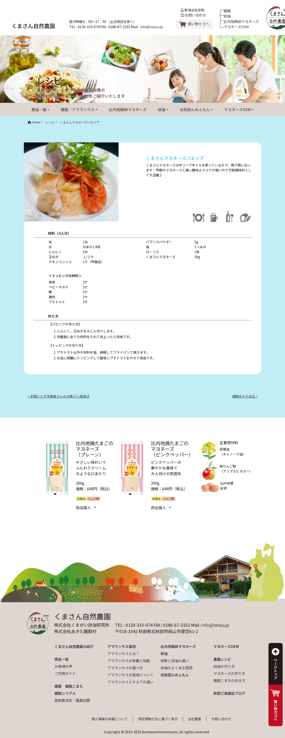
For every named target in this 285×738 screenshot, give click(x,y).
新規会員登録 (192, 10)
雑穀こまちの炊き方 (229, 680)
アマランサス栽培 (121, 646)
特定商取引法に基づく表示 (158, 718)
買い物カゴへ (198, 23)
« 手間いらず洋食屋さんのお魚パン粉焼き (59, 396)
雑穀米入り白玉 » (245, 396)
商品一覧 (39, 109)
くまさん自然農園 (33, 26)
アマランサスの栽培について (130, 674)
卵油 (227, 15)
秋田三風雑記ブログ (229, 693)
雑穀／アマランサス (78, 109)
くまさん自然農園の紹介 (74, 646)
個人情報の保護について (110, 718)
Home (34, 122)
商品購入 (83, 507)
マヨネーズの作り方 (229, 673)
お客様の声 (63, 666)
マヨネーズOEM (236, 26)
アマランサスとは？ (123, 653)
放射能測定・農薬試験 (72, 700)
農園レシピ (222, 659)
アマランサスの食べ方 (125, 667)
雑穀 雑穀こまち (69, 686)
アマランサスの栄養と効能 (128, 660)
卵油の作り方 (224, 666)
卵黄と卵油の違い (175, 660)
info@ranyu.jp (151, 26)
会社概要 (194, 718)
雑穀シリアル (65, 693)
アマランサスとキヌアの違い (130, 681)
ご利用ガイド (65, 673)
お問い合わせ (193, 15)
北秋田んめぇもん (195, 109)
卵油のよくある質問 (176, 667)
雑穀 (227, 10)
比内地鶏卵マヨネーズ (241, 21)
